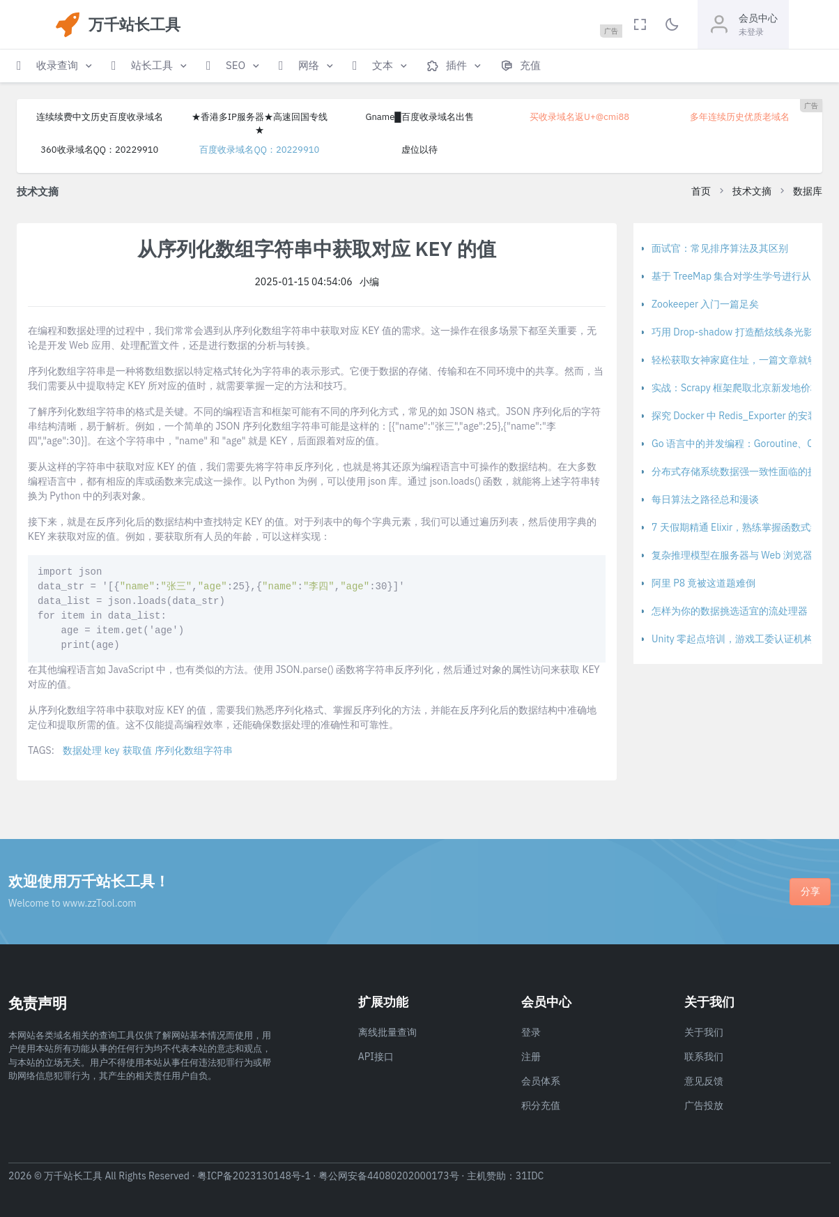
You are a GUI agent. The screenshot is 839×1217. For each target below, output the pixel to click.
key (112, 750)
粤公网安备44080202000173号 (388, 1176)
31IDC (530, 1176)
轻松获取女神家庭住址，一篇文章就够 (734, 360)
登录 (531, 1032)
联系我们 (703, 1056)
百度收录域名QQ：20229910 (259, 150)
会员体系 (540, 1081)
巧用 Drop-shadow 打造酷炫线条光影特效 (742, 332)
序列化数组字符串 (194, 750)
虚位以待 (419, 150)
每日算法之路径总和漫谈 (705, 499)
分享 (810, 891)
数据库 (807, 191)
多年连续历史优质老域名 (740, 117)
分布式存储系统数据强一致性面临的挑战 (739, 471)
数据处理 (82, 750)
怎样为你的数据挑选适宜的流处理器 (730, 611)
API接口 (376, 1056)
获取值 (137, 750)
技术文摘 (751, 191)
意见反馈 (703, 1081)
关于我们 (703, 1032)
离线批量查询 (387, 1032)
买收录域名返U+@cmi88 (579, 117)
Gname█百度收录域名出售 (419, 117)
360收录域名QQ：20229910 (99, 150)
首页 (701, 191)
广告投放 (703, 1105)
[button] (56, 66)
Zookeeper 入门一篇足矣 (706, 304)
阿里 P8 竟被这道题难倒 (704, 583)
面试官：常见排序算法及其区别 (720, 248)
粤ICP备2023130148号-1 (254, 1176)
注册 (531, 1056)
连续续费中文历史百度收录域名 (99, 117)
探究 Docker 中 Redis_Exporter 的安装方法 (744, 415)
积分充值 (540, 1105)
